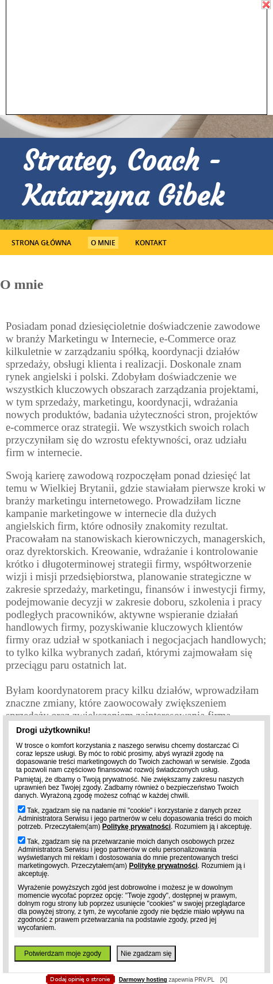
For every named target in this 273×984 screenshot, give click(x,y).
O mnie (103, 243)
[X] (223, 980)
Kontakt (151, 243)
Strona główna (41, 243)
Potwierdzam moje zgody (62, 954)
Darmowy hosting (143, 980)
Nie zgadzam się (146, 954)
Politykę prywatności (136, 827)
